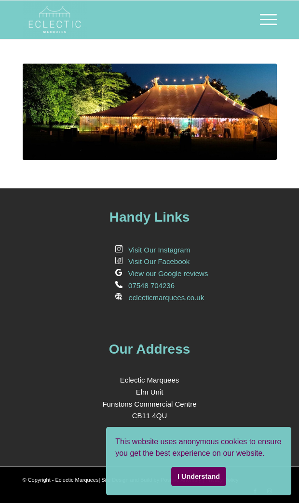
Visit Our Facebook (152, 261)
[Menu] (263, 19)
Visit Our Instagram (152, 250)
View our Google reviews (161, 273)
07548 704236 (145, 285)
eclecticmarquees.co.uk (159, 297)
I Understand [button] (198, 476)
